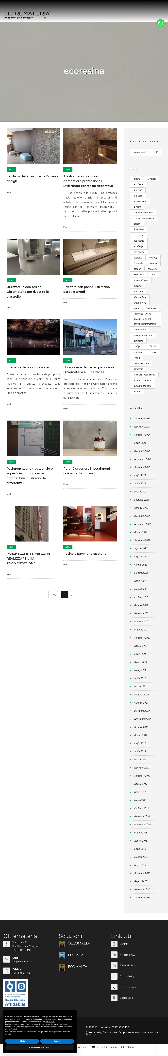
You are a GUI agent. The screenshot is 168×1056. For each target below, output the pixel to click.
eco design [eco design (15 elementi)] (139, 252)
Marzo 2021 (140, 686)
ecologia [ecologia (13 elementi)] (138, 257)
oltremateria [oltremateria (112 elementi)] (140, 329)
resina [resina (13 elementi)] (137, 357)
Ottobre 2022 (141, 532)
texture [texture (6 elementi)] (137, 391)
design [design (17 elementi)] (137, 224)
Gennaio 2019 (141, 727)
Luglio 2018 (140, 743)
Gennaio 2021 (141, 702)
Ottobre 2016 (141, 832)
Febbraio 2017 (141, 808)
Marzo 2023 (140, 491)
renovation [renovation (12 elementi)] (139, 352)
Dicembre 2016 (142, 816)
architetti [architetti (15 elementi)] (138, 190)
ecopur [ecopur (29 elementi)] (153, 263)
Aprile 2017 (140, 792)
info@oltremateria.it (22, 961)
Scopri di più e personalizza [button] (39, 1047)
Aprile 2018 (140, 751)
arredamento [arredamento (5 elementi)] (140, 201)
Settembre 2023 (142, 467)
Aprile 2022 (140, 581)
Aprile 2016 (140, 865)
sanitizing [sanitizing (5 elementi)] (138, 369)
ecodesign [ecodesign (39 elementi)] (139, 246)
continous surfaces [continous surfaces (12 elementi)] (143, 212)
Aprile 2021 (140, 678)
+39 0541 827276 (21, 973)
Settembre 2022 (142, 540)
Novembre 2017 (142, 767)
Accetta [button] (57, 1041)
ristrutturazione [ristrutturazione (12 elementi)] (141, 363)
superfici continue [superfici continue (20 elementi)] (142, 386)
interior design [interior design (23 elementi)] (141, 280)
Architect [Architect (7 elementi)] (151, 178)
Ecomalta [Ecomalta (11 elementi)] (138, 263)
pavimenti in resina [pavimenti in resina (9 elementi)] (143, 335)
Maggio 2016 (141, 857)
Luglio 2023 (140, 475)
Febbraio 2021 (141, 694)
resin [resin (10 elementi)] (154, 352)
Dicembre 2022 (142, 516)
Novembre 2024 (142, 426)
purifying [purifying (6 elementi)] (138, 346)
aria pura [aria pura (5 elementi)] (138, 195)
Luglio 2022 (140, 556)
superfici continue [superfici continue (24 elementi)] (142, 380)
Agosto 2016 (140, 840)
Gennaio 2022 (141, 605)
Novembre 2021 (142, 621)
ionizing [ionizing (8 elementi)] (138, 286)
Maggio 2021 (141, 670)
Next (55, 594)
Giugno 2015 (140, 881)
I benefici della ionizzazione (28, 367)
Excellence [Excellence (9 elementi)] (139, 274)
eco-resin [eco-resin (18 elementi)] (138, 235)
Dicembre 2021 (142, 613)
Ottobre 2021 (141, 629)
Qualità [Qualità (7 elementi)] (153, 346)
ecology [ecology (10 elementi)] (153, 257)
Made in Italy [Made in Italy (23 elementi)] (140, 302)
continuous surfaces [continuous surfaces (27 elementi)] (144, 218)
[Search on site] (146, 152)
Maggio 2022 (141, 572)
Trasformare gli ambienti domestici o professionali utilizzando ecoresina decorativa (88, 181)
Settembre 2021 (142, 637)
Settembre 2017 (142, 775)
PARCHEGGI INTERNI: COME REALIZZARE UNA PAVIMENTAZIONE (28, 558)
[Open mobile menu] (161, 14)
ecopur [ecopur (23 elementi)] (137, 269)
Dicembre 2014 (142, 889)
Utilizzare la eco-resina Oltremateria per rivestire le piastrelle (28, 291)
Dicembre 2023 (142, 451)
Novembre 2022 (142, 524)
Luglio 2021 (140, 654)
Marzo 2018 (140, 759)
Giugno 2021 (140, 662)
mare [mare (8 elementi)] (136, 308)
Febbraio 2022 (141, 597)
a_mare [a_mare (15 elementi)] (137, 207)
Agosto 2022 (140, 548)
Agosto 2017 (140, 784)
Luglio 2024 (140, 443)
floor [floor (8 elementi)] (153, 274)
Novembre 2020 (142, 719)
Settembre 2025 (142, 418)
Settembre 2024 (142, 434)
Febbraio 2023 (141, 499)
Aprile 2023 (140, 483)
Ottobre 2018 (141, 735)
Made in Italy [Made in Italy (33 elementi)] (140, 297)
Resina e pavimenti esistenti (84, 554)
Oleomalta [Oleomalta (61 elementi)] (151, 308)
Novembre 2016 (142, 824)
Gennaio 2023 (141, 508)
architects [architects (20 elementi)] (138, 184)
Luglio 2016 (140, 849)
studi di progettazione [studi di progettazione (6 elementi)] (144, 374)
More (9, 192)
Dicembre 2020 (142, 711)
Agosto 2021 (140, 646)
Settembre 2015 (142, 873)
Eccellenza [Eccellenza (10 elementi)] (139, 229)
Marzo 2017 (140, 800)
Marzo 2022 (140, 589)
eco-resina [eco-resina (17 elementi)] (139, 240)
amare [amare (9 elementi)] (137, 178)
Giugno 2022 (140, 564)
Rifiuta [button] (22, 1041)
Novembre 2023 (142, 459)
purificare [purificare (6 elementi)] (138, 341)
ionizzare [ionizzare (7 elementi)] (138, 291)
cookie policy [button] (50, 1022)
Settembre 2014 (142, 897)
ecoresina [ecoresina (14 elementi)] (153, 269)
